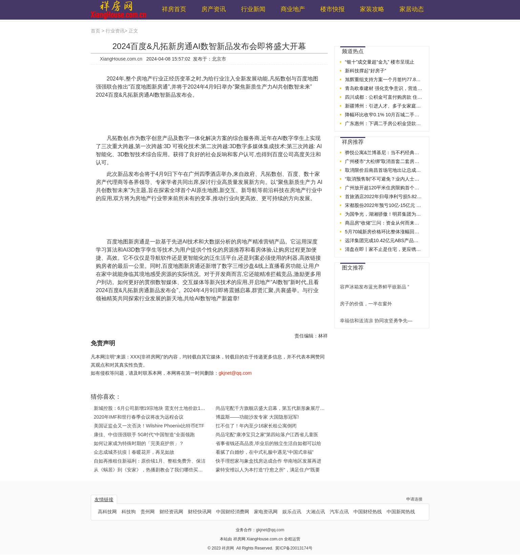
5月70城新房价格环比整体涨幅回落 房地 (384, 231)
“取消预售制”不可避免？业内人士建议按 (384, 179)
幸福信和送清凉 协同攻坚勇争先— (376, 320)
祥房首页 (174, 9)
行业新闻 (253, 9)
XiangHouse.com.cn (121, 59)
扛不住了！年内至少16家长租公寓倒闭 (256, 425)
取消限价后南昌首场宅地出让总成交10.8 (384, 170)
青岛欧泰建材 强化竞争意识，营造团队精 (384, 88)
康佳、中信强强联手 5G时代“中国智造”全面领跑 (144, 434)
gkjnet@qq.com (270, 530)
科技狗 (129, 511)
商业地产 (293, 9)
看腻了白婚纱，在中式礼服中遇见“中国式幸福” (264, 452)
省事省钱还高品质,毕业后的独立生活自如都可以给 (268, 443)
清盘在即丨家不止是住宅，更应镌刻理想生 (384, 249)
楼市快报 (332, 9)
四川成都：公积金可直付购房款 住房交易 (384, 97)
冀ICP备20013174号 (293, 548)
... (421, 49)
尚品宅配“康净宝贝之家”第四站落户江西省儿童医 (267, 434)
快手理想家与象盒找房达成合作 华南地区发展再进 (268, 461)
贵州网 (147, 511)
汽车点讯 (339, 511)
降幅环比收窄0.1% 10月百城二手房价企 (384, 114)
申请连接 (414, 499)
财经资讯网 (171, 511)
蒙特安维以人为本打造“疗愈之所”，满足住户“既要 (268, 469)
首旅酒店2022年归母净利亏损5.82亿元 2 (384, 196)
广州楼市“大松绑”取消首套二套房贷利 (384, 161)
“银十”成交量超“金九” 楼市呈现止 (379, 62)
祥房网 (228, 548)
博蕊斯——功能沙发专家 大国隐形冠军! (257, 417)
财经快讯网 (200, 511)
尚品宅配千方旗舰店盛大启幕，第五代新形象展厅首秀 (272, 408)
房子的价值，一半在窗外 (366, 303)
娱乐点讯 (291, 511)
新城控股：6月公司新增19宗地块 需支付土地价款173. (150, 408)
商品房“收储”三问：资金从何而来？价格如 (384, 223)
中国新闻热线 (401, 511)
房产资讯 (213, 9)
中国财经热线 (367, 511)
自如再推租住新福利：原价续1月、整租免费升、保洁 (149, 461)
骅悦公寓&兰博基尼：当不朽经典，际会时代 (384, 152)
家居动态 (411, 9)
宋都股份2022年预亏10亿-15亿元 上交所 (384, 205)
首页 (95, 30)
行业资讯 (115, 30)
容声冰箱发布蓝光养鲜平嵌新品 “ (374, 286)
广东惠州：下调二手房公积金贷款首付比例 (384, 123)
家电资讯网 (266, 511)
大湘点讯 (315, 511)
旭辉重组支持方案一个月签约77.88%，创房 (384, 79)
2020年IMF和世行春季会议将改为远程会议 (138, 417)
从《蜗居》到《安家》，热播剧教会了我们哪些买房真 (151, 469)
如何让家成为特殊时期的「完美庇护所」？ (139, 443)
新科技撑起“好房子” (365, 70)
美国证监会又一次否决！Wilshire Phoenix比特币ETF (149, 425)
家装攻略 (372, 9)
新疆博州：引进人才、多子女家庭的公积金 (384, 106)
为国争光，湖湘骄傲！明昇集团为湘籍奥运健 (384, 214)
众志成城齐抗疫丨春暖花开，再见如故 (134, 452)
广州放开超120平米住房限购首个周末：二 (384, 187)
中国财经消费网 (232, 511)
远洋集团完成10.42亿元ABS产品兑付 (384, 240)
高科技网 (107, 511)
